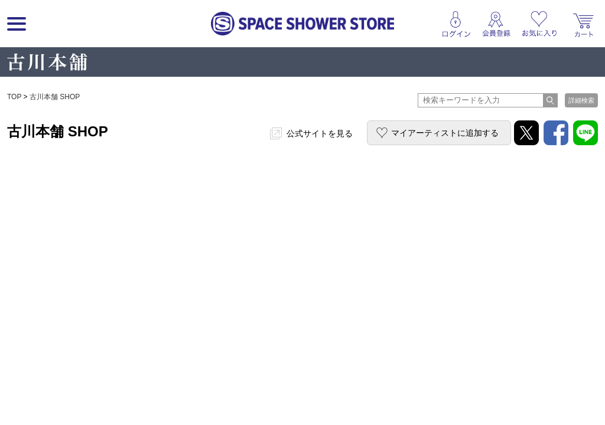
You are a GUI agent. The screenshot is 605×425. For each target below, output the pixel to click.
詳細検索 (581, 100)
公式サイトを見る (320, 133)
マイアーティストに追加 (445, 133)
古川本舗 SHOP (55, 97)
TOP (14, 97)
